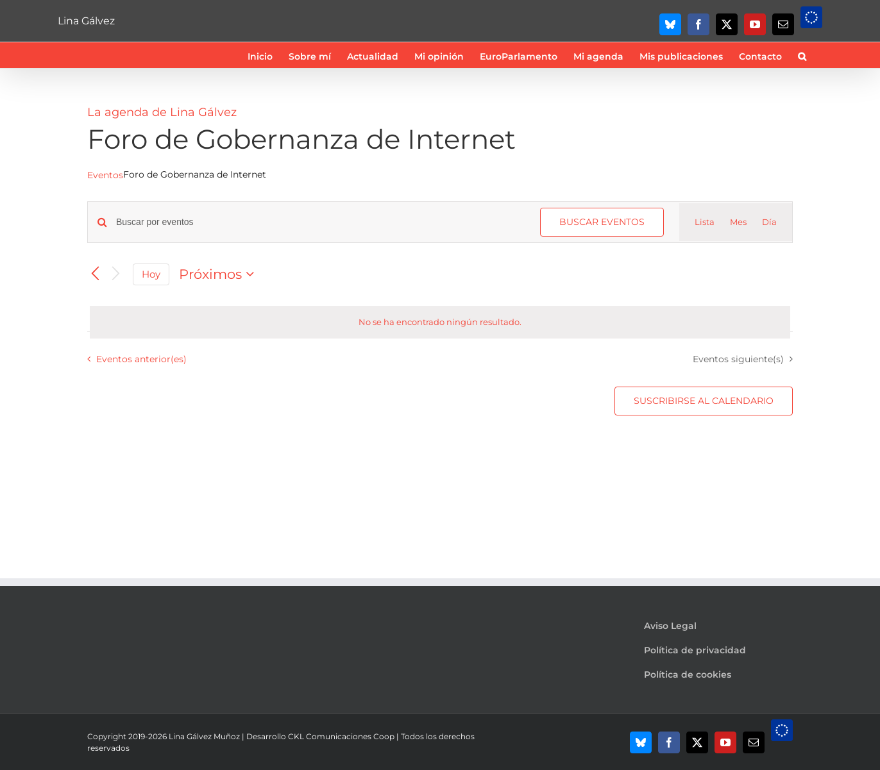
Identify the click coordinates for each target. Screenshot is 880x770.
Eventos (105, 175)
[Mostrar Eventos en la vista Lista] (705, 222)
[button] (802, 55)
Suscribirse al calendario (704, 401)
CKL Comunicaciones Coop (341, 736)
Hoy (151, 274)
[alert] (440, 322)
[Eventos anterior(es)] (95, 273)
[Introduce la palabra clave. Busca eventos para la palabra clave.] (320, 222)
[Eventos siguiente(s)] (115, 274)
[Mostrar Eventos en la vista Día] (769, 222)
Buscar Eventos (602, 222)
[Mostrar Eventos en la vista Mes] (738, 222)
